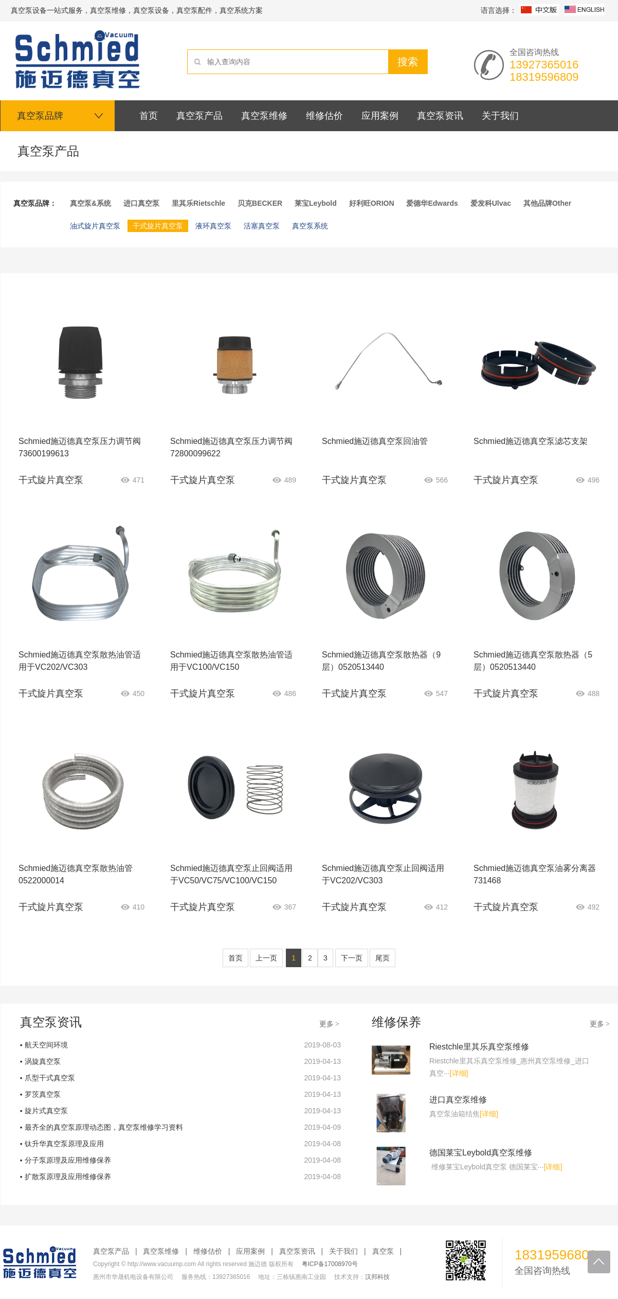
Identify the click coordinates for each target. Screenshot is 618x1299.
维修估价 (207, 1251)
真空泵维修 (161, 1251)
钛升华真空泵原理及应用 (64, 1144)
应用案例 (250, 1251)
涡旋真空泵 (43, 1061)
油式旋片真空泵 (95, 226)
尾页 (382, 958)
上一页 (266, 958)
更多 (330, 1024)
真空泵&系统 (90, 203)
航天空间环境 (46, 1045)
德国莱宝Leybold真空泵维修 (480, 1152)
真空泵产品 (111, 1251)
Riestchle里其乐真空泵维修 (479, 1046)
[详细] (459, 1073)
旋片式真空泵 (46, 1111)
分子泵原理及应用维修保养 (68, 1160)
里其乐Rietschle (198, 203)
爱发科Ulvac (490, 203)
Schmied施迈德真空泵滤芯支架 (531, 441)
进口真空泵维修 (458, 1099)
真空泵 (383, 1251)
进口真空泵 (141, 203)
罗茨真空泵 (43, 1094)
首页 (235, 958)
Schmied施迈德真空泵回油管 (375, 441)
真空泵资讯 (297, 1251)
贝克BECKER (260, 203)
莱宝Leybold (316, 203)
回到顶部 (599, 1262)
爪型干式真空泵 (50, 1078)
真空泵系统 (310, 226)
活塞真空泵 (262, 226)
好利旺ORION (371, 203)
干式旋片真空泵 (158, 226)
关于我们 (343, 1251)
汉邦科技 (377, 1276)
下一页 (351, 958)
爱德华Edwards (432, 203)
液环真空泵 (213, 226)
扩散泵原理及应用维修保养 (68, 1176)
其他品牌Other (547, 203)
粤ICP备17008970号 (330, 1264)
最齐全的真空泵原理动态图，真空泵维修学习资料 (104, 1127)
